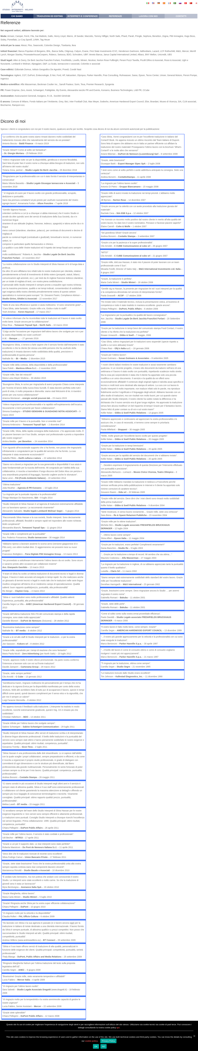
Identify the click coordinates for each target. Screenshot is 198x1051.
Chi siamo (17, 16)
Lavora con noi (148, 16)
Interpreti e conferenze (82, 16)
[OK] (194, 1035)
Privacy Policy (108, 1041)
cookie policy (91, 1041)
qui (118, 1027)
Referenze (115, 16)
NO (103, 1046)
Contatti (181, 16)
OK (95, 1046)
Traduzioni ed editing (50, 16)
